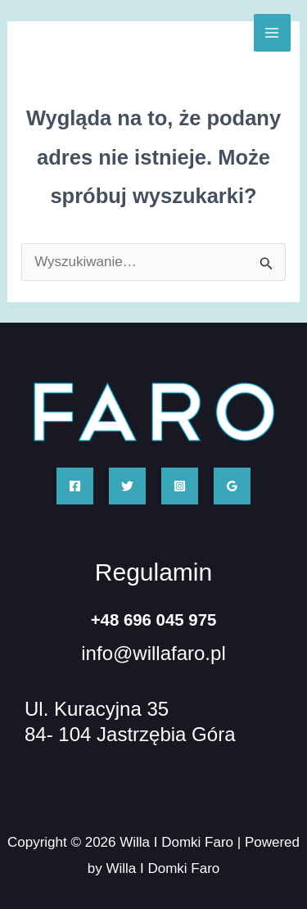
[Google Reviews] (232, 486)
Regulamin (153, 572)
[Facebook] (74, 486)
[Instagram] (179, 486)
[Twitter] (127, 486)
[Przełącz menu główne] (272, 33)
